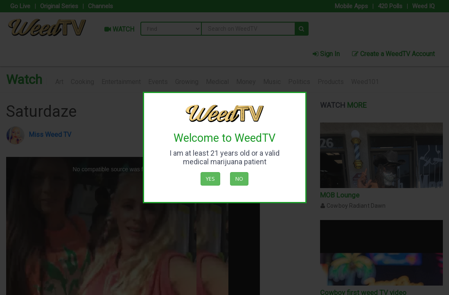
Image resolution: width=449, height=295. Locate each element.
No (239, 178)
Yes (210, 178)
